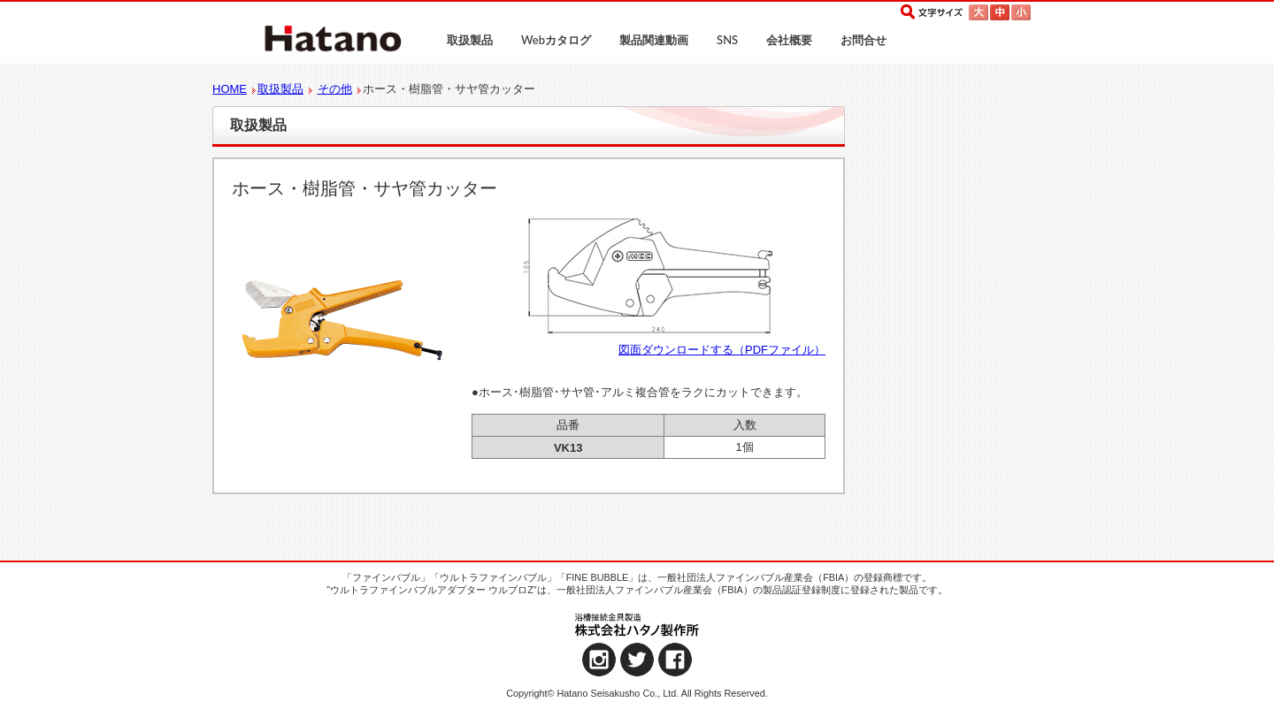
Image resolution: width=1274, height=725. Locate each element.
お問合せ (863, 40)
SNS (727, 40)
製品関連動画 (653, 40)
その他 (335, 88)
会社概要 (789, 40)
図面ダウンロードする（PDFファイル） (721, 349)
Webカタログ (556, 40)
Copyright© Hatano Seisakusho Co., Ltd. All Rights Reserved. (637, 693)
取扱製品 (470, 40)
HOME (229, 88)
